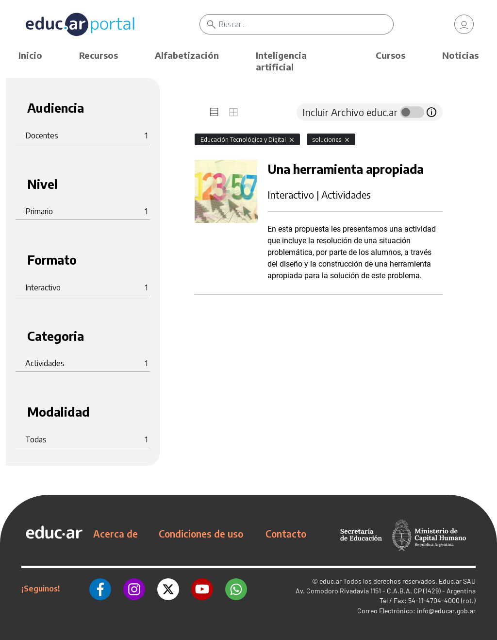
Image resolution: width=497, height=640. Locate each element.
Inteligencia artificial (281, 61)
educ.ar (330, 581)
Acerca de (115, 533)
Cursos (390, 55)
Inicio (30, 55)
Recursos (98, 55)
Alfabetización (187, 55)
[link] (464, 24)
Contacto (285, 533)
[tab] (214, 112)
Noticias (460, 55)
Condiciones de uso (201, 533)
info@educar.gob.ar (446, 610)
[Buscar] (306, 24)
